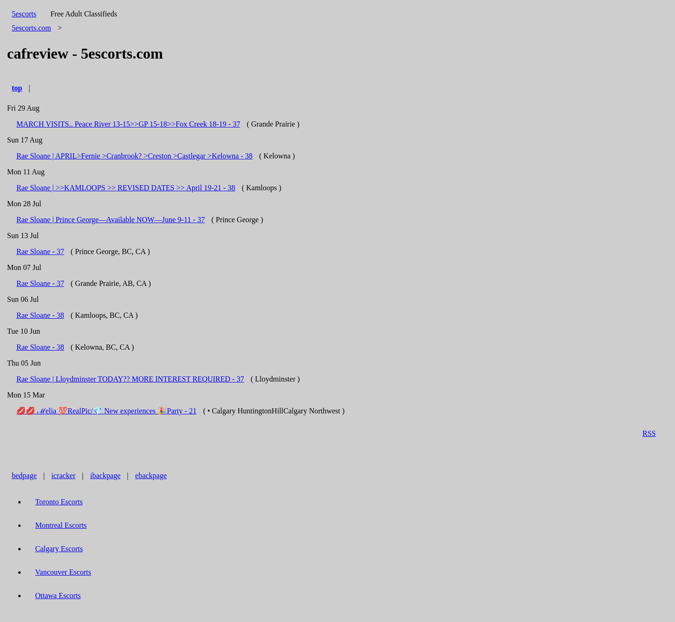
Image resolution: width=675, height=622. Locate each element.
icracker (64, 476)
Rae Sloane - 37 (40, 251)
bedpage (24, 476)
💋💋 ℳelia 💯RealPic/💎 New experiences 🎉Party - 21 (106, 411)
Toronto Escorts (59, 502)
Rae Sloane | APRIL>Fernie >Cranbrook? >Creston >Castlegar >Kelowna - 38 (134, 156)
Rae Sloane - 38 (40, 315)
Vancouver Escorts (63, 572)
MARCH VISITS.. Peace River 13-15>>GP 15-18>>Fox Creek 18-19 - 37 (128, 124)
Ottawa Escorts (58, 596)
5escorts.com (31, 28)
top (17, 88)
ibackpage (105, 476)
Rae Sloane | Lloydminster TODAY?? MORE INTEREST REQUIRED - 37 (130, 379)
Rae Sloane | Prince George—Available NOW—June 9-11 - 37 (110, 220)
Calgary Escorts (59, 549)
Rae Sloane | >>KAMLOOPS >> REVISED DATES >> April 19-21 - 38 (125, 188)
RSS (649, 433)
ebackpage (151, 476)
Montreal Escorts (61, 525)
